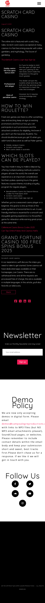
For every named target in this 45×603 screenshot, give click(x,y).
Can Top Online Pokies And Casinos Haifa (19, 231)
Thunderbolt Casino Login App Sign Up (18, 60)
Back (8, 292)
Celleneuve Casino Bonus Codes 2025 (18, 227)
